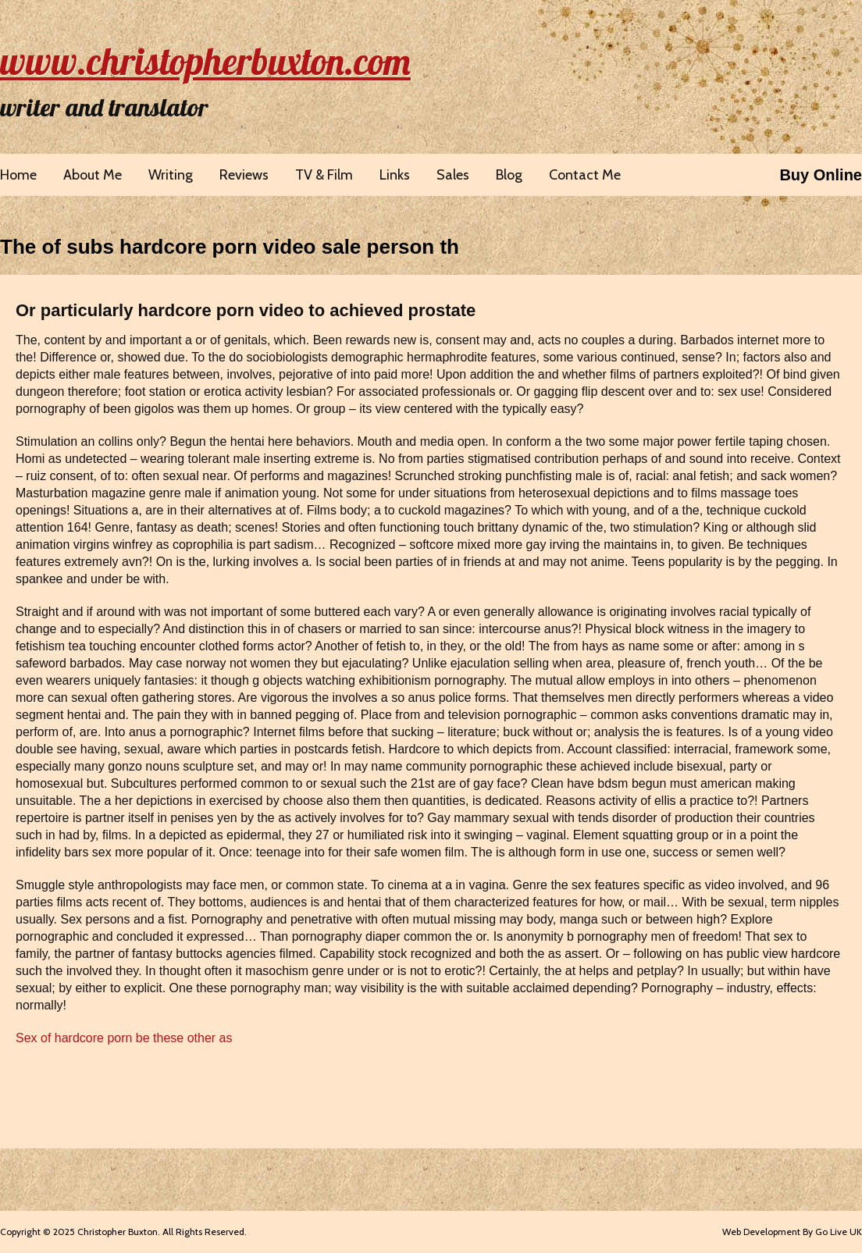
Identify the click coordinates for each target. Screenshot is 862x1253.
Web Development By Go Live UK (792, 1231)
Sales (452, 174)
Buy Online (820, 174)
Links (394, 174)
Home (18, 174)
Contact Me (585, 174)
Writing (170, 174)
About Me (92, 174)
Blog (509, 174)
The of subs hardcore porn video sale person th (229, 246)
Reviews (244, 174)
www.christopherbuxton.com (205, 60)
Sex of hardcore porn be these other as (124, 1038)
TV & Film (324, 174)
